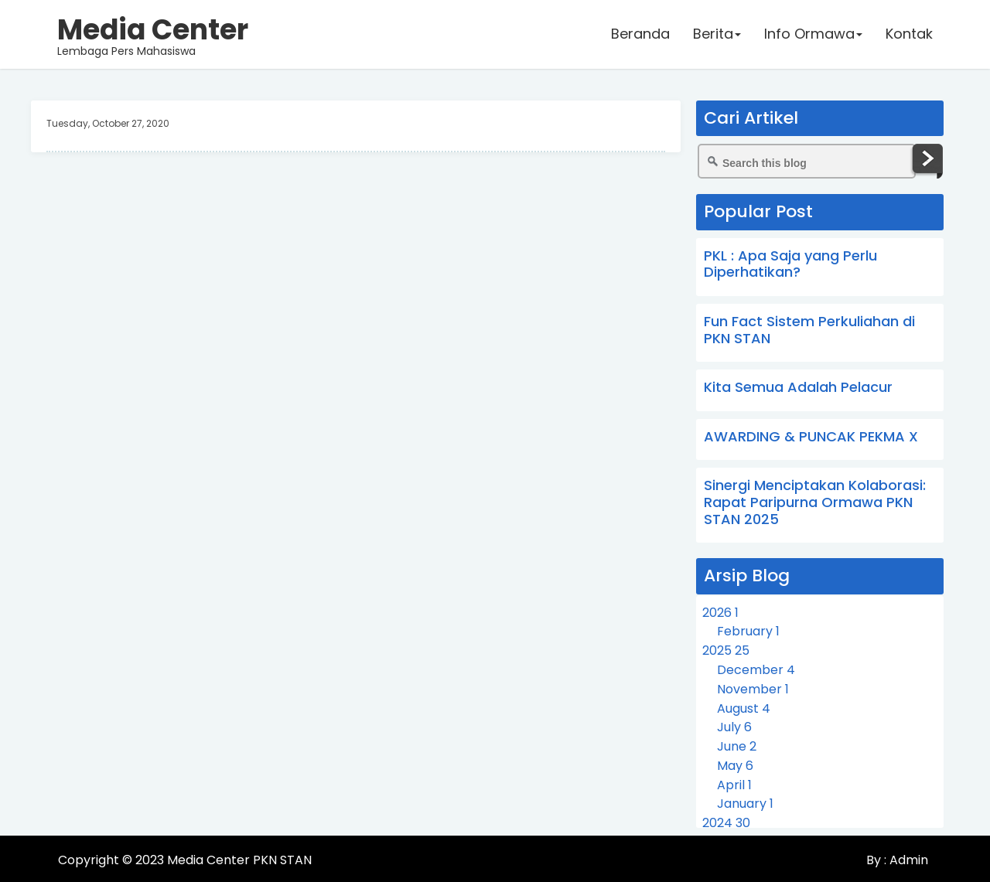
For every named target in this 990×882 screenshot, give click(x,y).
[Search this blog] (807, 161)
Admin (907, 860)
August (743, 708)
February (748, 631)
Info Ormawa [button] (812, 34)
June (736, 746)
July (734, 727)
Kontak (908, 34)
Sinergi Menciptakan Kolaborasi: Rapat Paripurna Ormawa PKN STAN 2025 (815, 501)
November (753, 689)
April (734, 785)
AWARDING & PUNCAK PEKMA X (811, 436)
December (756, 670)
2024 (726, 823)
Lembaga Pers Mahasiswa (153, 34)
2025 (725, 650)
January (745, 803)
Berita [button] (716, 34)
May (735, 766)
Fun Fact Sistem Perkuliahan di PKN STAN (809, 330)
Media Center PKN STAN (239, 860)
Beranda (639, 34)
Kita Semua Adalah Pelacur (798, 387)
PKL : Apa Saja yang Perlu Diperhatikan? (790, 264)
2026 (720, 612)
